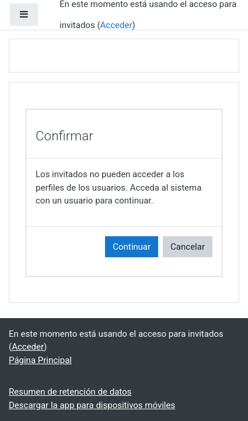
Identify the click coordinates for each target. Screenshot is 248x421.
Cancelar (187, 246)
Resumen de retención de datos (70, 392)
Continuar (132, 246)
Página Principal (40, 360)
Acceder (116, 25)
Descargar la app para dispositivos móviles (92, 405)
